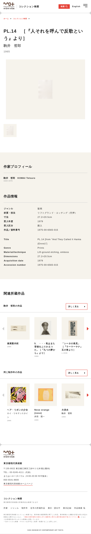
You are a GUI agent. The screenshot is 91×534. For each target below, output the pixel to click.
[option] (45, 90)
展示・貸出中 (54, 508)
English (76, 6)
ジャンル (14, 508)
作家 (6, 508)
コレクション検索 (20, 19)
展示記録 (67, 508)
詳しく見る (73, 307)
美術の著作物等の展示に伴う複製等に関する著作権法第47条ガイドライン (51, 517)
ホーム (6, 19)
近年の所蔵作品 (37, 508)
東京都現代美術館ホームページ (18, 484)
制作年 (25, 508)
